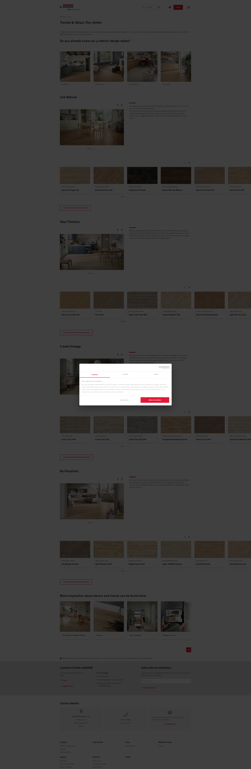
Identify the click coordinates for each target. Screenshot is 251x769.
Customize (125, 400)
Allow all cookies (155, 400)
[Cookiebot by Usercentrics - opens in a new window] (160, 367)
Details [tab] (125, 374)
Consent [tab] (95, 374)
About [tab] (156, 374)
